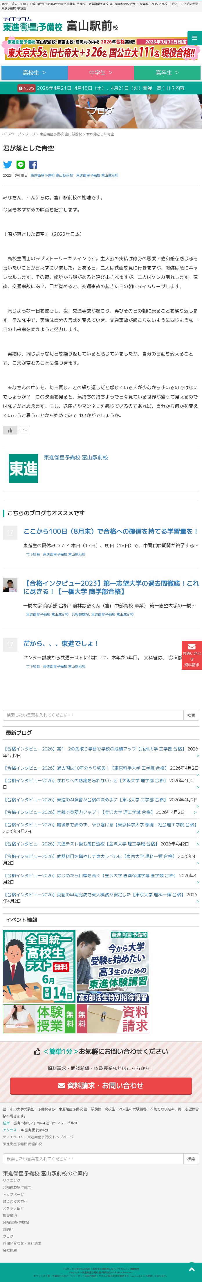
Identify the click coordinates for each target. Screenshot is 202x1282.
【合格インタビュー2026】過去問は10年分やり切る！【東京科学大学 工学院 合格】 (86, 768)
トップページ (10, 134)
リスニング (11, 1180)
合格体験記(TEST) (17, 1187)
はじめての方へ (15, 1201)
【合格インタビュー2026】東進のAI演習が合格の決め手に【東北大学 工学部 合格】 (85, 800)
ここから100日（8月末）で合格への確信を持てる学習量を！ (111, 531)
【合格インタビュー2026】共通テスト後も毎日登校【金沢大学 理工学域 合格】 (81, 844)
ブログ (30, 134)
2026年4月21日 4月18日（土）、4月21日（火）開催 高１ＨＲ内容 (101, 88)
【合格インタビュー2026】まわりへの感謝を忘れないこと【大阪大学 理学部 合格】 (85, 781)
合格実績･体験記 (16, 1222)
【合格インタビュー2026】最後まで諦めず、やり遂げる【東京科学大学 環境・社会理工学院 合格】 (101, 825)
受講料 (8, 1229)
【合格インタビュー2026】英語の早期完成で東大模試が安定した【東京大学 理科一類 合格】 (94, 895)
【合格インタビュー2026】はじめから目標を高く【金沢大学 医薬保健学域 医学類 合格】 (90, 875)
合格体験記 (80, 614)
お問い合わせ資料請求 (192, 655)
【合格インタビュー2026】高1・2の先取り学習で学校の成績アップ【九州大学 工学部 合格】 (94, 749)
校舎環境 (10, 1215)
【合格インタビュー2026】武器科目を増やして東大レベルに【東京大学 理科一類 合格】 (90, 856)
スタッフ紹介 (13, 1208)
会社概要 (10, 1250)
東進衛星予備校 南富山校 (22, 1143)
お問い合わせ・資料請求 (22, 1243)
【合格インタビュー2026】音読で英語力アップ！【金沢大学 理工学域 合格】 (79, 812)
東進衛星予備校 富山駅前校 (60, 134)
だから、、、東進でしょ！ (61, 643)
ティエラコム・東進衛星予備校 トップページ (38, 1136)
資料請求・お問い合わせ (101, 1086)
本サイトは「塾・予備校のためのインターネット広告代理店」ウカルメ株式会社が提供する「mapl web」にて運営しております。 (101, 1276)
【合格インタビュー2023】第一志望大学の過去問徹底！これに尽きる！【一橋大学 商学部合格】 (111, 587)
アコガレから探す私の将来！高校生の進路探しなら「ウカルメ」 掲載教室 (101, 1269)
